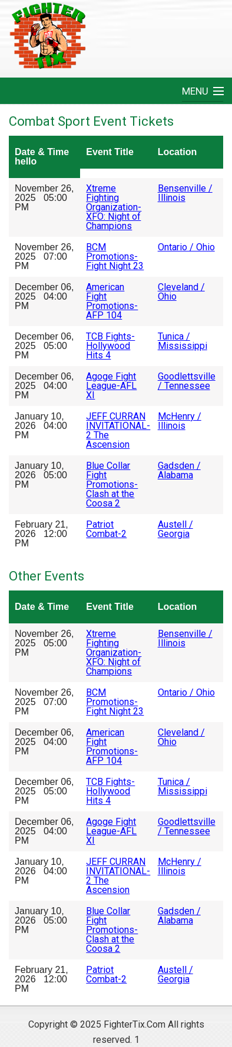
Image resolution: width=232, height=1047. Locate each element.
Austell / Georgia (175, 529)
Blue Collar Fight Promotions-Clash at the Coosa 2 (112, 484)
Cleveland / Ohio (181, 291)
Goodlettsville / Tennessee (187, 381)
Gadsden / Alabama (179, 470)
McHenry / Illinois (179, 421)
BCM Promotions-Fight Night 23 (115, 256)
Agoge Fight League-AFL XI (111, 386)
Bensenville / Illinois (185, 193)
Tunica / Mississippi (182, 341)
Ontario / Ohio (186, 247)
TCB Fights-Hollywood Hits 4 (110, 346)
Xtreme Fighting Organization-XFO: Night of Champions (113, 207)
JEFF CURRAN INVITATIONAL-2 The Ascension (118, 430)
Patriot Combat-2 (106, 529)
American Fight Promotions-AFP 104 (112, 301)
